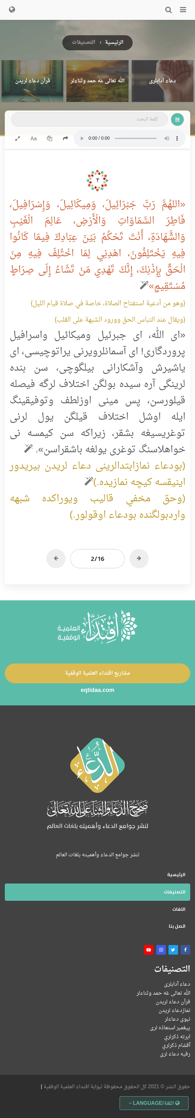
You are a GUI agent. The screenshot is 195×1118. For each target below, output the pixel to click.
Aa (33, 139)
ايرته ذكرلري (177, 1037)
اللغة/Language (154, 1103)
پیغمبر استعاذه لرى (170, 1028)
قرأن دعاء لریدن (173, 1002)
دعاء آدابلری (177, 984)
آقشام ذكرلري (176, 1045)
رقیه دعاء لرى (175, 1054)
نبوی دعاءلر (177, 1019)
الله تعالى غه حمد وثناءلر (163, 993)
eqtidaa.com (97, 691)
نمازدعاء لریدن (174, 1011)
